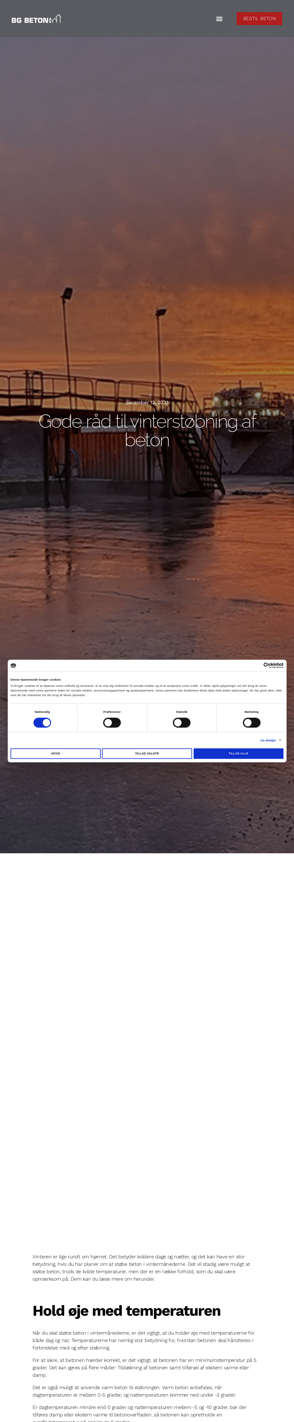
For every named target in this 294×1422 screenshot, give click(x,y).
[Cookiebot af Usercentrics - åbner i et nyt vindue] (256, 666)
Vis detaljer (268, 740)
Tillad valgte (147, 753)
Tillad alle (238, 753)
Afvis (55, 753)
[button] (219, 19)
